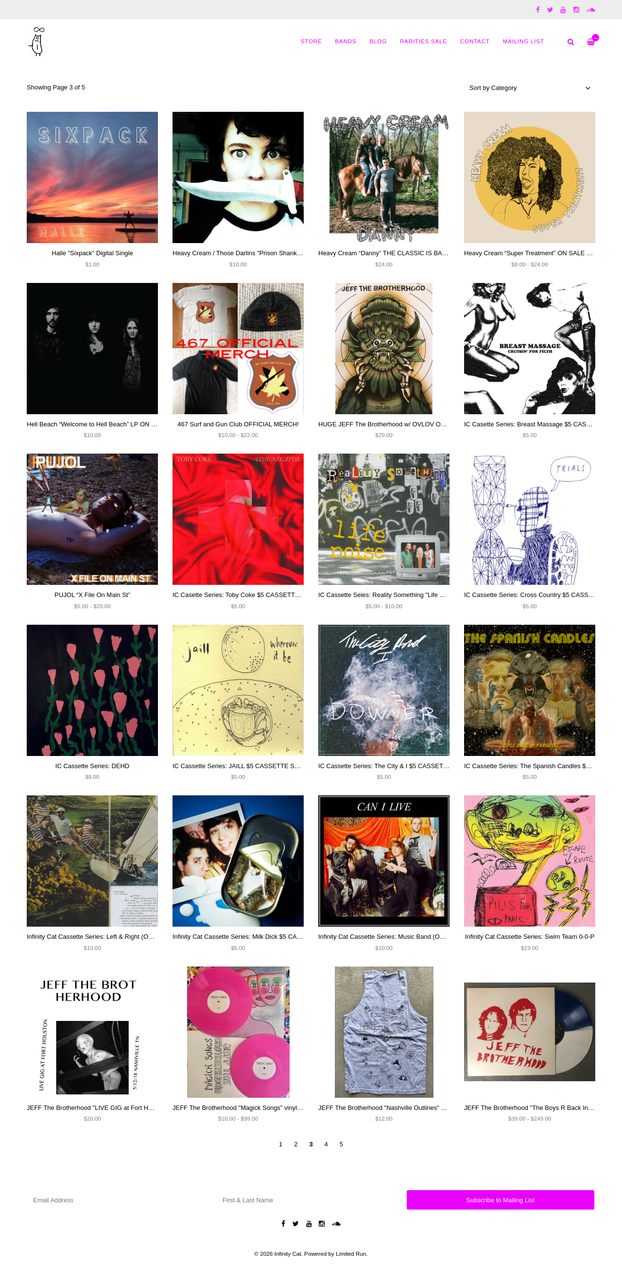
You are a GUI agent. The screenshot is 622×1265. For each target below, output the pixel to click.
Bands (346, 41)
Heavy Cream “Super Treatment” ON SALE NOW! (534, 253)
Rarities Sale (423, 41)
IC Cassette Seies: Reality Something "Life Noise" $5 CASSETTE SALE (419, 594)
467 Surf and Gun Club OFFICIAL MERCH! (238, 424)
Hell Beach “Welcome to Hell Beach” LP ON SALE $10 (103, 424)
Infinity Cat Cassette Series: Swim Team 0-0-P (529, 936)
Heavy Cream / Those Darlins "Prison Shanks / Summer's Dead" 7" (266, 253)
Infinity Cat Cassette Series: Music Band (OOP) (384, 936)
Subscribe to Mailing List (500, 1200)
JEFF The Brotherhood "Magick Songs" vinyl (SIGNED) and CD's (264, 1107)
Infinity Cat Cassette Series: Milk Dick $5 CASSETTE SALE (256, 936)
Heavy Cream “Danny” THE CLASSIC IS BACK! (385, 253)
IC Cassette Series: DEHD (92, 766)
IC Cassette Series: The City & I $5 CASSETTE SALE (393, 766)
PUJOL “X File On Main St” (92, 594)
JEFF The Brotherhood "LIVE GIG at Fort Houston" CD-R (107, 1107)
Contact (475, 41)
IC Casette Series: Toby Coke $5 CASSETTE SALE (245, 594)
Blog (378, 41)
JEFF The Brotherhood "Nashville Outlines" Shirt (386, 1107)
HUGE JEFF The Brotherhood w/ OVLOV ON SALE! (391, 424)
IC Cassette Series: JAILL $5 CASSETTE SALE (240, 766)
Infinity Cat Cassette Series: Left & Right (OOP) (93, 936)
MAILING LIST (523, 41)
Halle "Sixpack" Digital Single (92, 253)
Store (311, 41)
